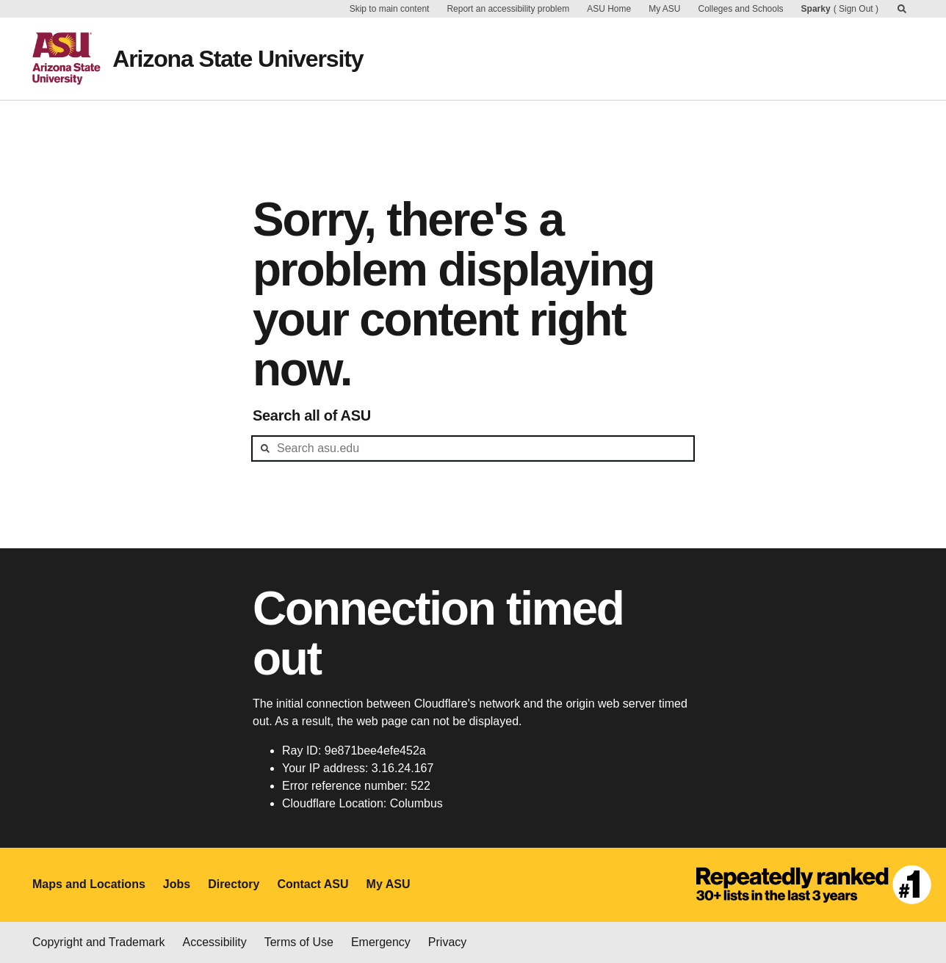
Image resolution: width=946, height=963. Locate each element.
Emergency (381, 942)
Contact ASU (312, 884)
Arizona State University (237, 59)
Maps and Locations (88, 884)
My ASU (664, 9)
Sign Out (856, 8)
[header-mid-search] (473, 448)
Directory (233, 884)
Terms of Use (298, 942)
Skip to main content (390, 9)
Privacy (447, 942)
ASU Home (609, 9)
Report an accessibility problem (508, 9)
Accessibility (215, 942)
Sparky (816, 8)
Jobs (176, 884)
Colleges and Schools (741, 9)
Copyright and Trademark (98, 942)
